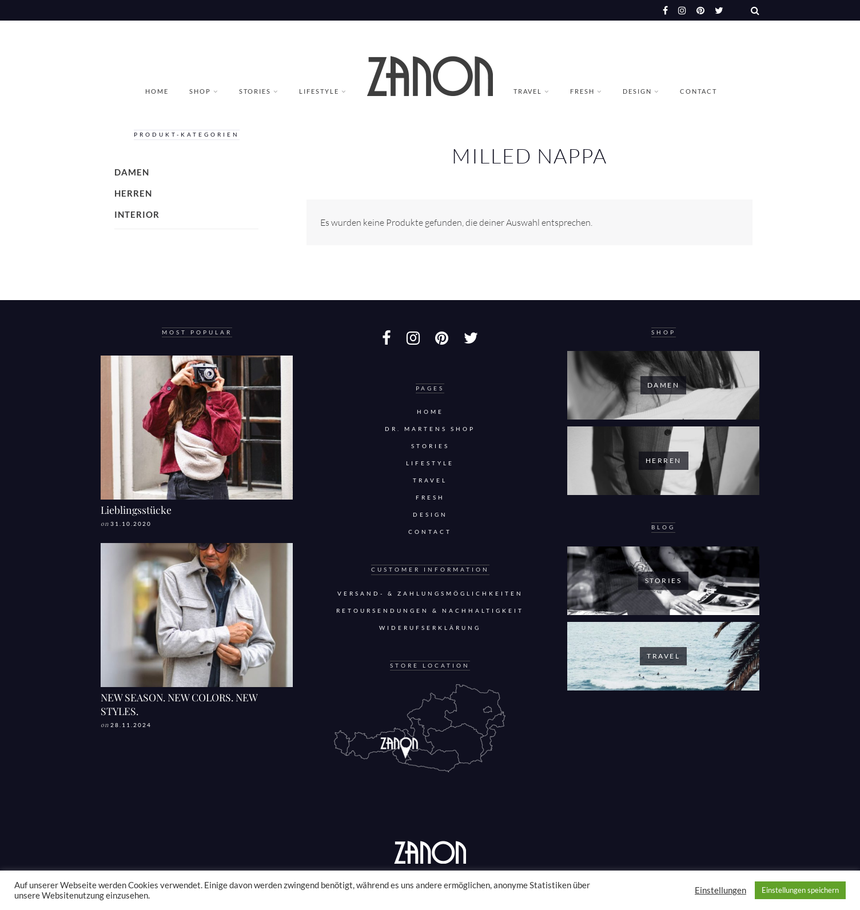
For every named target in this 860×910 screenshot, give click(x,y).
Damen (131, 172)
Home (157, 91)
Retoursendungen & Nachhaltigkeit (430, 611)
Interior (137, 214)
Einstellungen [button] (720, 890)
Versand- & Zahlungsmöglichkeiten (430, 593)
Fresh (582, 91)
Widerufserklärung (430, 628)
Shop (200, 91)
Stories (255, 91)
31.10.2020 (131, 524)
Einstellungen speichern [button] (800, 890)
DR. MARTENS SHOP (430, 429)
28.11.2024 (131, 725)
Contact (698, 91)
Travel (527, 91)
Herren (133, 193)
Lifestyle (319, 91)
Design (637, 91)
